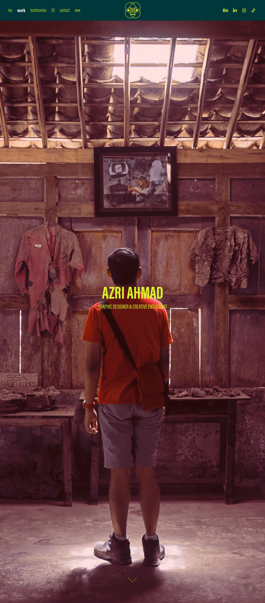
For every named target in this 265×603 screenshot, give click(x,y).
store (77, 10)
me (10, 10)
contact (65, 10)
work (21, 10)
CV (53, 10)
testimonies (38, 10)
